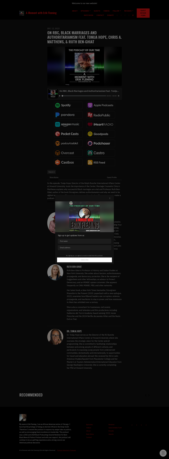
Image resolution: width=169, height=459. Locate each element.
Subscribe (84, 260)
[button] (110, 198)
